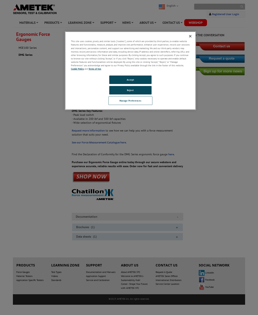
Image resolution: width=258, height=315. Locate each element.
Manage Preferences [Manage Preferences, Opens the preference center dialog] (130, 100)
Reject (130, 90)
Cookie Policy (77, 68)
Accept (130, 79)
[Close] (190, 36)
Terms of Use (94, 68)
